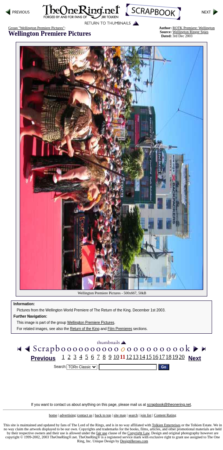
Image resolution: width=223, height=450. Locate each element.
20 (182, 357)
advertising (68, 415)
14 (142, 357)
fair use (101, 433)
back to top (103, 415)
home (53, 415)
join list (145, 415)
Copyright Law (139, 433)
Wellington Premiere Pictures (90, 323)
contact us (85, 415)
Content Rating (165, 415)
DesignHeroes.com (134, 441)
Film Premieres (119, 329)
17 (162, 357)
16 (155, 357)
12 (129, 357)
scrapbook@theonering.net (169, 405)
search (133, 415)
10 (116, 357)
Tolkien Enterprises (166, 425)
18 (168, 357)
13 (136, 357)
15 (149, 357)
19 (175, 357)
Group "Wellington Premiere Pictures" (36, 28)
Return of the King (85, 329)
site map (120, 415)
